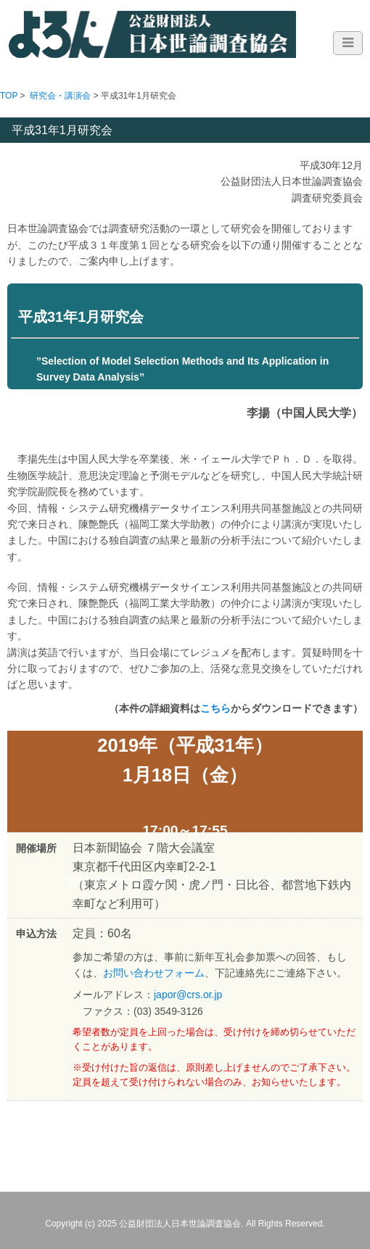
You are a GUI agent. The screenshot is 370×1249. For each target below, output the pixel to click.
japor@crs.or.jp (188, 994)
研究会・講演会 (60, 96)
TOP (8, 96)
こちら (215, 708)
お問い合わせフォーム (154, 973)
